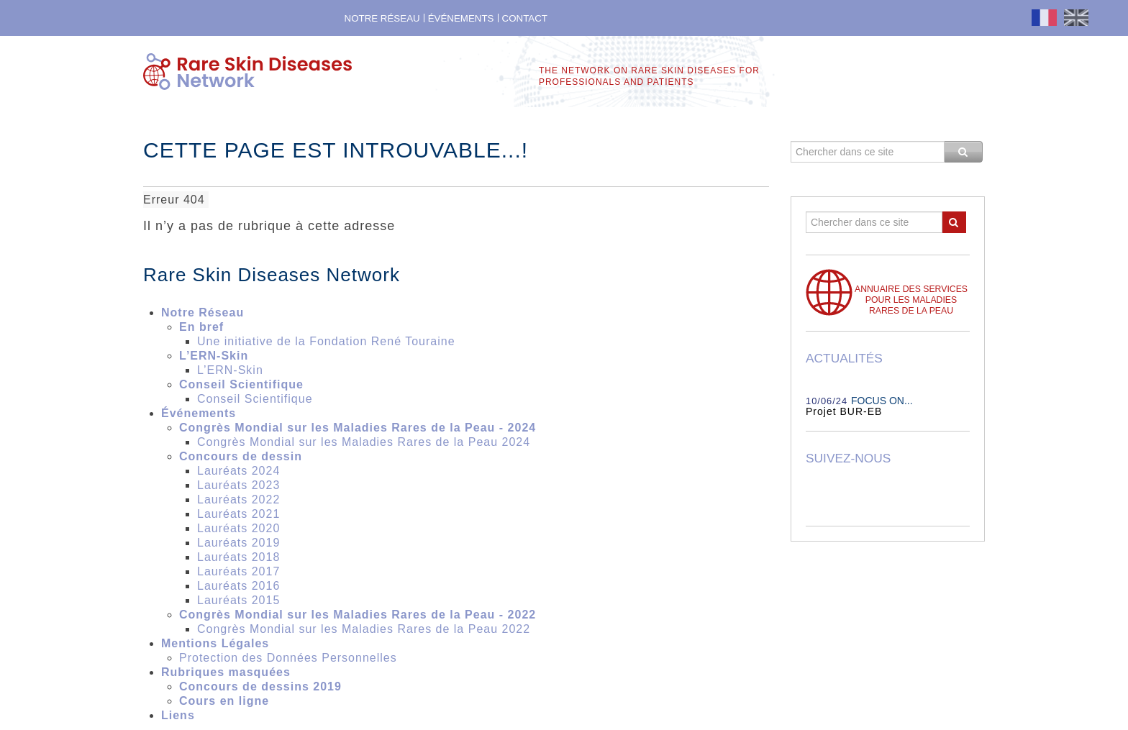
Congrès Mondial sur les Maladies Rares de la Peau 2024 (363, 442)
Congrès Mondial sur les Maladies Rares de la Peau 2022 (363, 629)
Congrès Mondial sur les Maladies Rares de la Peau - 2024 (357, 427)
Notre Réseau (382, 18)
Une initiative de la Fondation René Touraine (326, 341)
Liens (178, 715)
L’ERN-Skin (213, 356)
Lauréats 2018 (238, 557)
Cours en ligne (224, 701)
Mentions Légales (215, 643)
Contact (524, 18)
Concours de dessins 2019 (260, 686)
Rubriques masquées (226, 672)
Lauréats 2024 (238, 471)
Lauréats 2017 (238, 571)
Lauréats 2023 (238, 485)
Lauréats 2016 (238, 586)
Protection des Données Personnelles (290, 658)
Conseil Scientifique (241, 384)
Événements (461, 18)
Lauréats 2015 (238, 600)
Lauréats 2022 (238, 499)
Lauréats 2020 (238, 528)
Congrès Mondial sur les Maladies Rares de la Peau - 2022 (357, 614)
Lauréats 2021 (238, 514)
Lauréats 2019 (238, 543)
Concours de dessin (240, 456)
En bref (201, 327)
